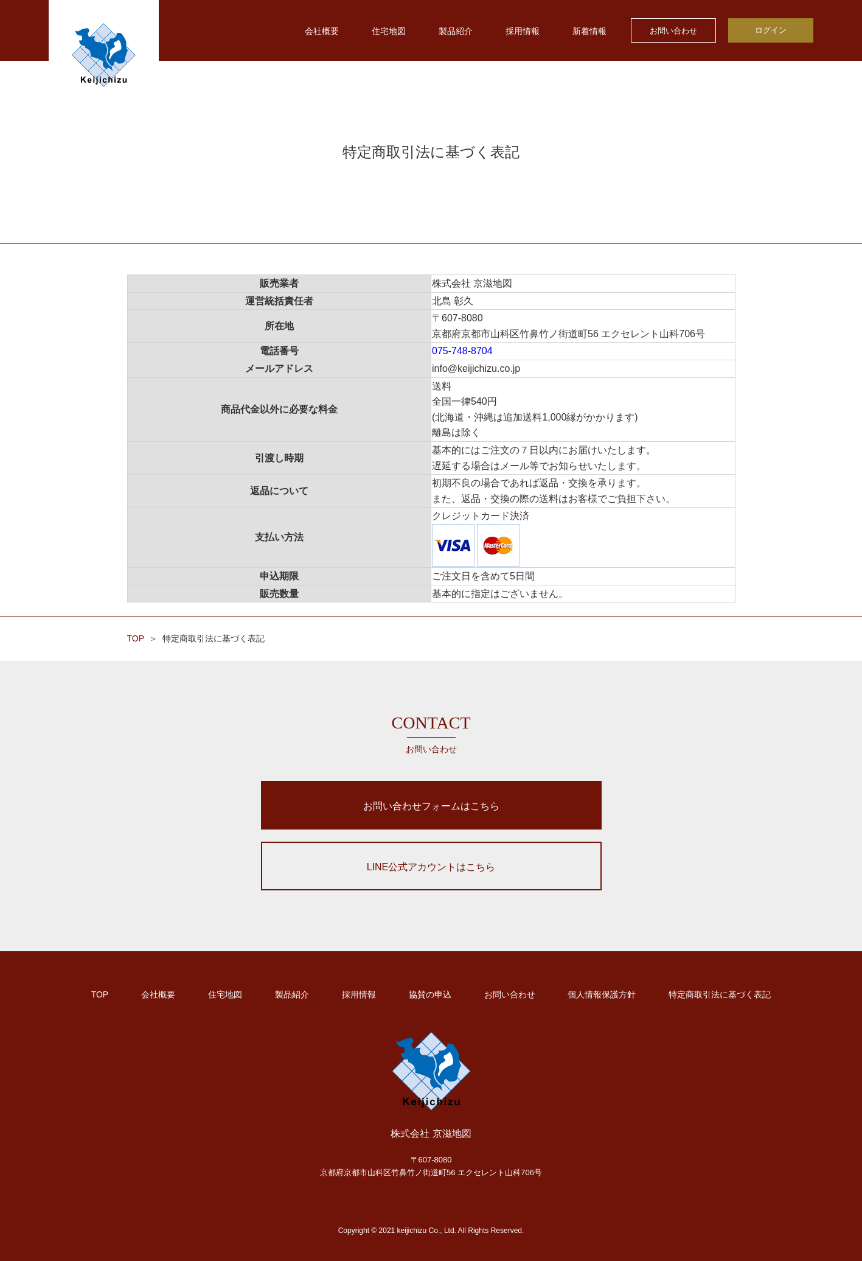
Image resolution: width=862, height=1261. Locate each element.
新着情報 (589, 31)
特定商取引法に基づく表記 (720, 994)
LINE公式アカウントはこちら (431, 867)
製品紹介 (456, 31)
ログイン (771, 30)
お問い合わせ (673, 30)
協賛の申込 (430, 994)
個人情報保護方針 (602, 994)
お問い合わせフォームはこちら (431, 806)
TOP (136, 638)
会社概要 (322, 31)
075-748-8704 (462, 351)
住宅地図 (389, 31)
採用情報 (523, 31)
